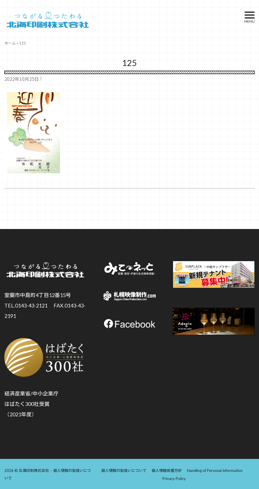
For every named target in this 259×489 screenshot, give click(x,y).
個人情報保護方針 (167, 470)
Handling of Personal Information (215, 470)
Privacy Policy (174, 478)
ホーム (10, 43)
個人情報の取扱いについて (123, 470)
